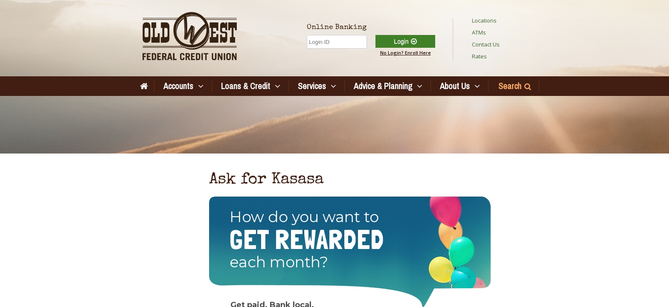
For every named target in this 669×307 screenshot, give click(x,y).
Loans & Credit (245, 86)
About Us (455, 86)
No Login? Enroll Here (405, 52)
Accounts (178, 86)
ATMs (479, 32)
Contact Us (486, 44)
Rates (479, 56)
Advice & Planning (383, 86)
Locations (484, 20)
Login (401, 41)
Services (312, 86)
